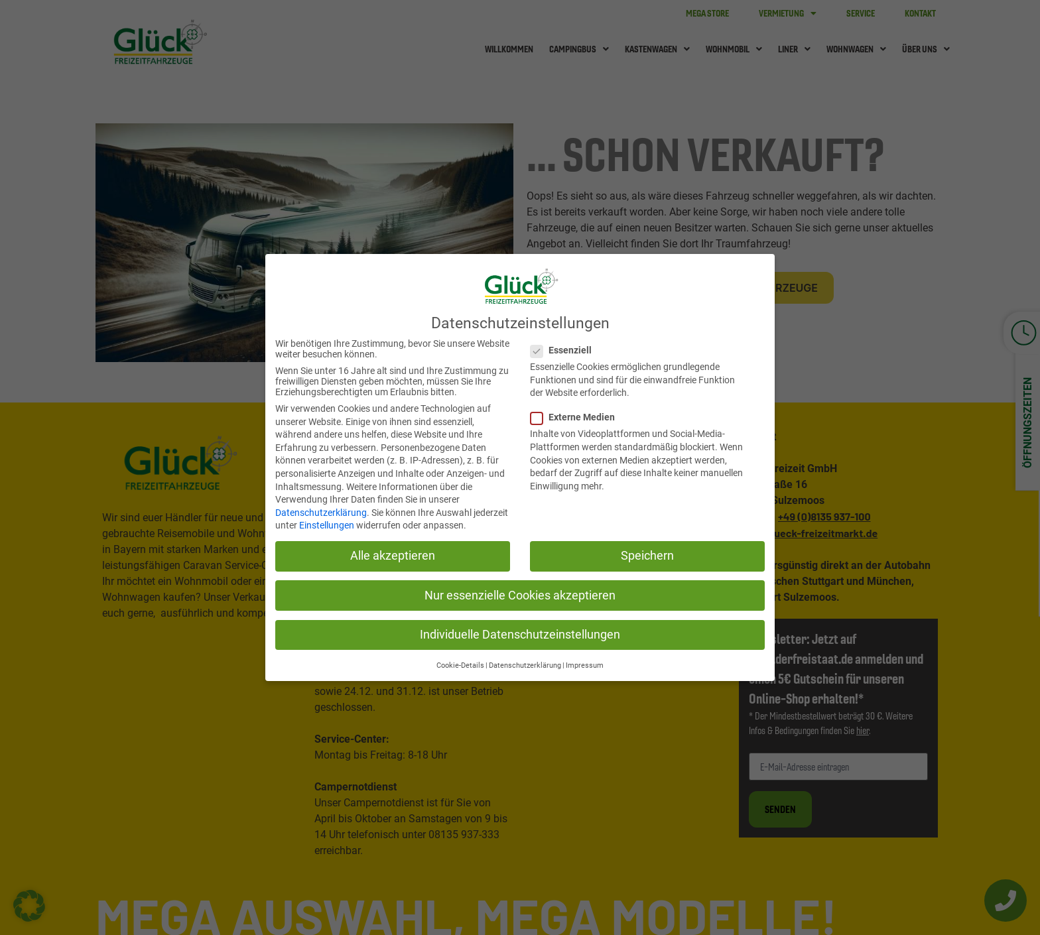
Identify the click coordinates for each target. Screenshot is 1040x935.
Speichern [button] (647, 553)
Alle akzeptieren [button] (392, 553)
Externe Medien (573, 415)
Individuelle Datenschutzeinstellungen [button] (520, 632)
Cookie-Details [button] (460, 662)
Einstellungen (326, 523)
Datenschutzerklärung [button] (525, 662)
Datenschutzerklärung (321, 510)
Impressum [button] (585, 662)
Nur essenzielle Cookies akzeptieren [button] (520, 592)
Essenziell (561, 347)
